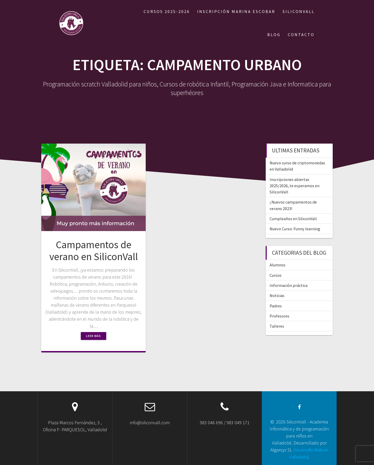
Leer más (93, 336)
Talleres (277, 326)
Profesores (279, 316)
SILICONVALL (299, 11)
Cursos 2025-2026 (167, 11)
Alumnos (277, 264)
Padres (276, 305)
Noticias (277, 295)
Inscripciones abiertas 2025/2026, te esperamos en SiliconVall (294, 186)
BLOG (273, 34)
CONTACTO (301, 34)
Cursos (276, 275)
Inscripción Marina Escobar (236, 11)
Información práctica (289, 285)
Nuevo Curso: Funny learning (295, 228)
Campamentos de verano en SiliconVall (93, 250)
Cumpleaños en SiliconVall (293, 218)
